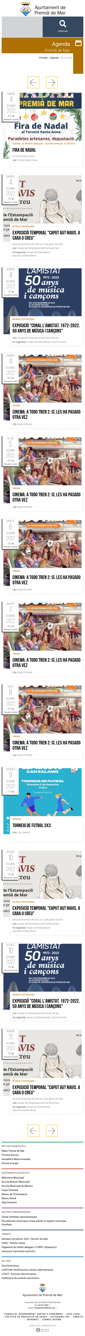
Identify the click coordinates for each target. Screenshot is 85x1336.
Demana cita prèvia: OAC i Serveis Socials (25, 1238)
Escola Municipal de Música (17, 1185)
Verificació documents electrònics (20, 1278)
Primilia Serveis (10, 1155)
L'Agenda (54, 57)
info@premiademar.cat (44, 1308)
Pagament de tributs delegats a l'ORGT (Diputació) (29, 1247)
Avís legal (74, 1314)
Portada (43, 57)
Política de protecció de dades (26, 1317)
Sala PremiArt (9, 1202)
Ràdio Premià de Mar (13, 1150)
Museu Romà (9, 1198)
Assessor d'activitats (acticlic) (18, 1251)
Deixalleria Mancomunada (16, 1159)
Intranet (33, 1319)
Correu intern (51, 1319)
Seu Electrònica (10, 1265)
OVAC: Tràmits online (13, 1243)
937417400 (43, 1305)
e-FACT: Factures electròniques (19, 1273)
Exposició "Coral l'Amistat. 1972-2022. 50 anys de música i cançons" (46, 328)
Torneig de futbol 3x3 (31, 825)
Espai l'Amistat (10, 1190)
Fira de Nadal (24, 150)
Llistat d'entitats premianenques (19, 1216)
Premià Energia (10, 1163)
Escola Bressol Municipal (16, 1181)
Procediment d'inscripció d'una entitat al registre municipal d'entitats (34, 1223)
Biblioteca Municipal (13, 1177)
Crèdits (78, 1317)
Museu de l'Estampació (14, 1194)
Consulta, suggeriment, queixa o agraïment (33, 1314)
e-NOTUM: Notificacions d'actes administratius (27, 1269)
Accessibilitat (60, 1317)
